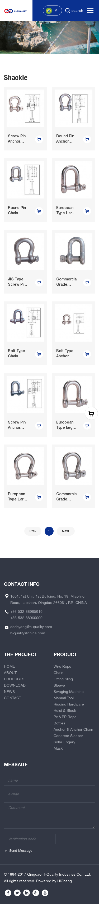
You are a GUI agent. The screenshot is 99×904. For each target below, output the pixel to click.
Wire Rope (62, 666)
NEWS (9, 691)
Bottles (59, 723)
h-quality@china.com (27, 633)
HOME (9, 666)
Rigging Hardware (69, 704)
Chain (58, 673)
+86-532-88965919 (26, 611)
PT (52, 11)
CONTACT (12, 698)
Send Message (20, 851)
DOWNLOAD (15, 685)
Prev (33, 531)
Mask (58, 748)
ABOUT (10, 673)
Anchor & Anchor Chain (73, 729)
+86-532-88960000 (26, 618)
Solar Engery (64, 742)
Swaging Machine (69, 691)
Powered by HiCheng (54, 881)
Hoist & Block (65, 710)
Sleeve (59, 685)
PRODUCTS (14, 679)
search (77, 10)
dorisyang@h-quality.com (31, 627)
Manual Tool (64, 698)
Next (65, 531)
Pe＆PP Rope (65, 717)
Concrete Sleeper (68, 736)
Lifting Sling (63, 679)
